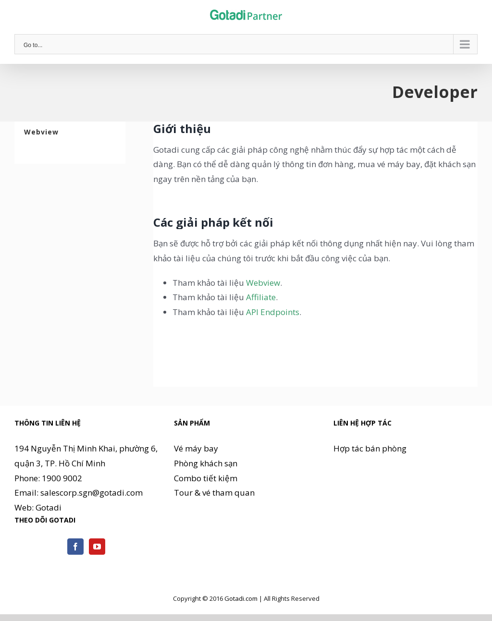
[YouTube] (97, 546)
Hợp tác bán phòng (369, 448)
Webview (263, 282)
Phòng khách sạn (205, 463)
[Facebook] (75, 546)
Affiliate (261, 297)
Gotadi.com (241, 598)
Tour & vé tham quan (214, 492)
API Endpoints (272, 311)
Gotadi (49, 507)
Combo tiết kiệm (205, 478)
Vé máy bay (196, 448)
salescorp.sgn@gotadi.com (91, 492)
